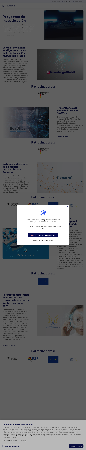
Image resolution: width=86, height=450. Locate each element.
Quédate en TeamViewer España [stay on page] (43, 240)
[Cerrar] (67, 206)
